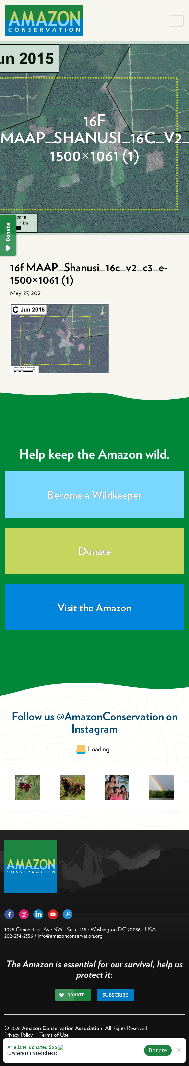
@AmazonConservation (110, 716)
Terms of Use (54, 1034)
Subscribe (115, 995)
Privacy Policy (18, 1034)
